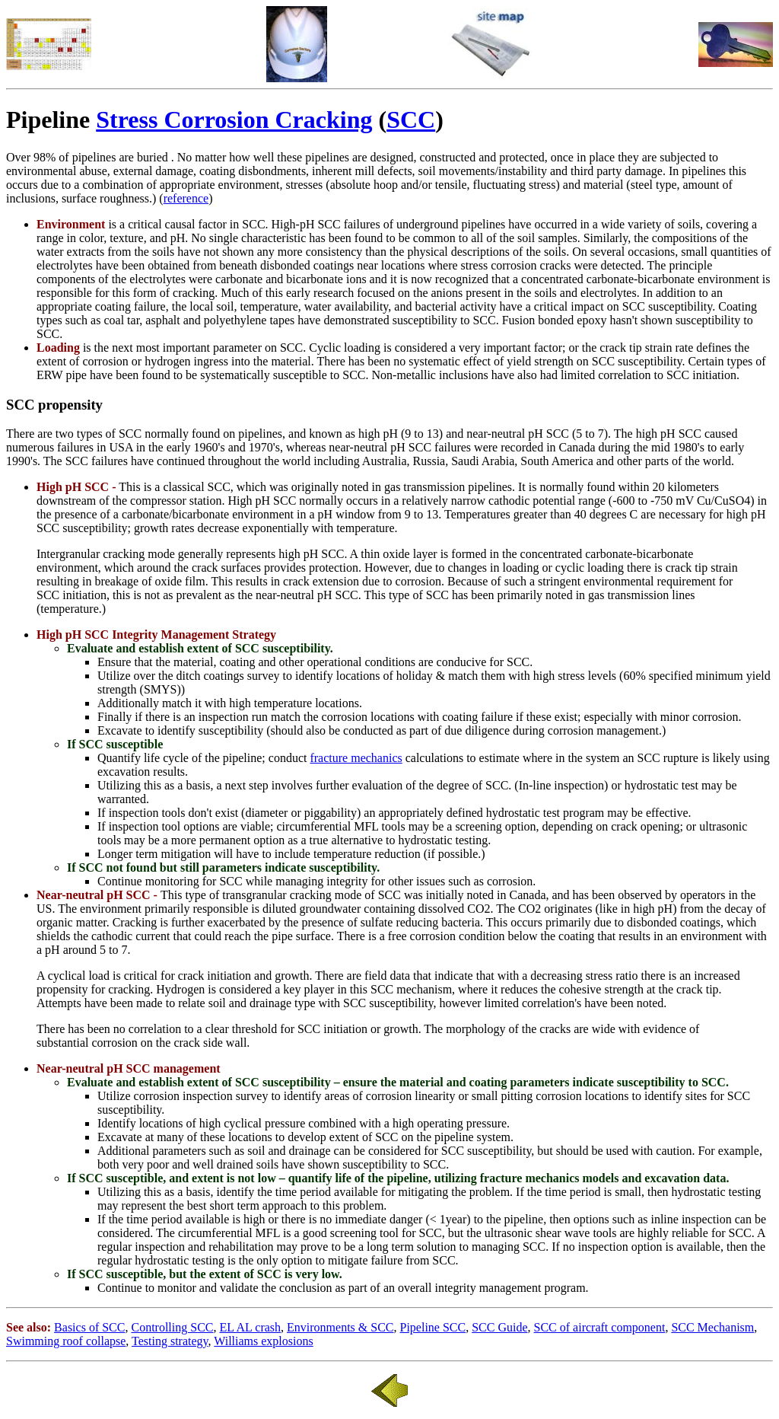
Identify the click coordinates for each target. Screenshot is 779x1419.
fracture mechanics (356, 757)
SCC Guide (499, 1327)
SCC (410, 119)
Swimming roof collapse (66, 1340)
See (15, 1327)
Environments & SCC (340, 1327)
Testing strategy (170, 1340)
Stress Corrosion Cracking (234, 119)
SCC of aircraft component (600, 1327)
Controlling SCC (172, 1327)
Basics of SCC (89, 1327)
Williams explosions (263, 1340)
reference (186, 198)
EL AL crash (250, 1327)
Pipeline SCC (433, 1327)
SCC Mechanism (712, 1327)
